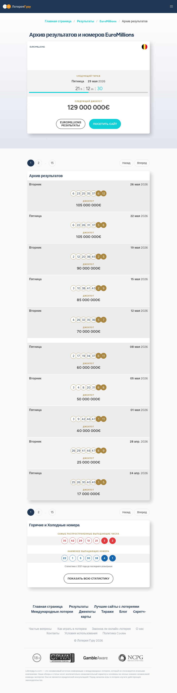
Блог (123, 611)
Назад (126, 163)
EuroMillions (108, 21)
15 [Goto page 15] (52, 512)
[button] (171, 6)
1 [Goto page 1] (30, 163)
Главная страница (58, 21)
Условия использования (81, 633)
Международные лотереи (52, 611)
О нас (140, 629)
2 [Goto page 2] (38, 163)
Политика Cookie (114, 633)
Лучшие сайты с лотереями (116, 606)
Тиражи (107, 611)
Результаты (85, 21)
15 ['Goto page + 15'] (52, 163)
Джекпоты (87, 611)
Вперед (142, 163)
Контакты (53, 633)
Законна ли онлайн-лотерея (111, 629)
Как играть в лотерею (72, 629)
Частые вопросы (40, 629)
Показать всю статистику (88, 578)
